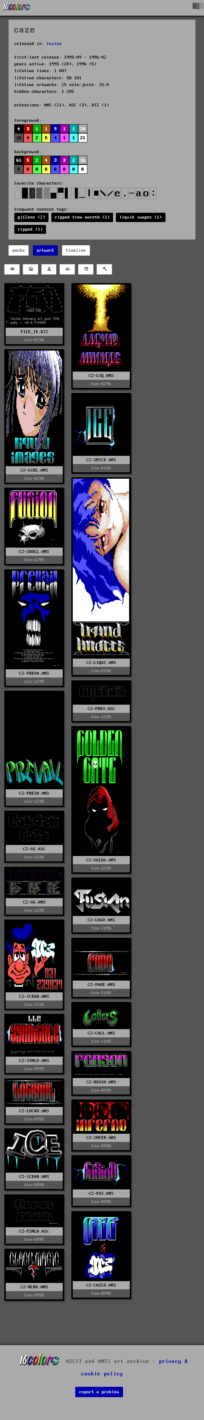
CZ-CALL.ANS (101, 1033)
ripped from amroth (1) (82, 217)
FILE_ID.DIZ (34, 331)
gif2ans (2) (31, 217)
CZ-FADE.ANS (101, 984)
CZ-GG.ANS (34, 902)
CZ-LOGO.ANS (101, 920)
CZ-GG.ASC (34, 849)
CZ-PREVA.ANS (34, 673)
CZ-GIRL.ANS (34, 470)
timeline (76, 250)
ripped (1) (30, 229)
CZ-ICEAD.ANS (34, 996)
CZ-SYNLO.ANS (34, 1060)
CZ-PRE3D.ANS (34, 793)
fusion (54, 43)
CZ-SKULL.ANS (34, 551)
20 (82, 129)
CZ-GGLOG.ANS (101, 860)
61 (18, 160)
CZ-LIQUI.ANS (101, 662)
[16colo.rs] (17, 8)
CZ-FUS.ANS (101, 1193)
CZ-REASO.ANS (101, 1082)
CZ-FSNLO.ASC (34, 1231)
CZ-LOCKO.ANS (34, 1111)
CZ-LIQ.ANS (101, 375)
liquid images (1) (140, 217)
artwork (45, 250)
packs (18, 250)
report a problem (99, 1392)
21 (82, 138)
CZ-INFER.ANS (101, 1138)
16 (82, 160)
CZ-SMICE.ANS (101, 460)
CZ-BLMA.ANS (34, 1287)
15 (18, 138)
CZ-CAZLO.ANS (101, 1285)
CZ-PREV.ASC (101, 708)
